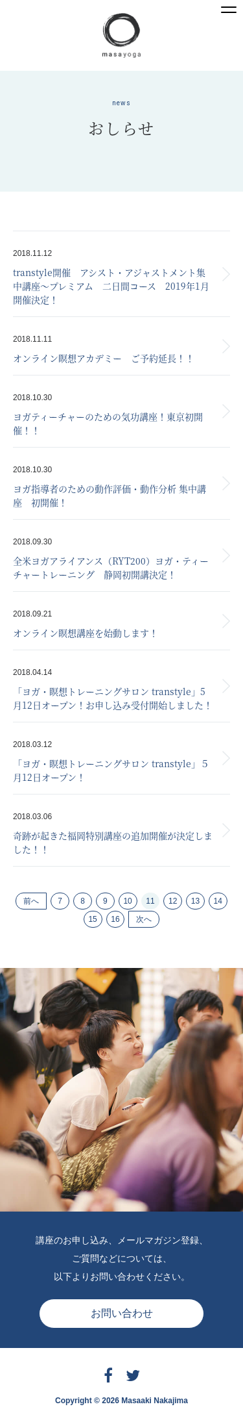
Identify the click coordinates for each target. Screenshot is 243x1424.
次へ (144, 919)
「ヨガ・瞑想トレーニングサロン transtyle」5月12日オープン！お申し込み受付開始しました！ (113, 698)
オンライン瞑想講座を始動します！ (85, 632)
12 (172, 901)
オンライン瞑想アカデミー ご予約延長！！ (103, 357)
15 (92, 919)
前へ (31, 901)
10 (127, 901)
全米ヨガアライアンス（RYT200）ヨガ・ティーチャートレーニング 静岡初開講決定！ (111, 567)
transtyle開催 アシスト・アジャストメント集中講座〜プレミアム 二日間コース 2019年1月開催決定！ (111, 286)
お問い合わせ (122, 1313)
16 (115, 919)
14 (218, 901)
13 (195, 901)
